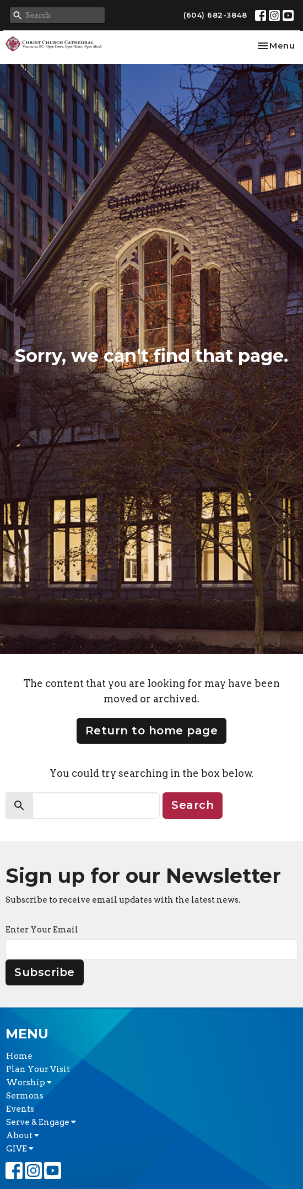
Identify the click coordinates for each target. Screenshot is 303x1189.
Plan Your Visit (38, 1069)
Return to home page (151, 730)
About (22, 1135)
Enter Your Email (42, 930)
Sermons (25, 1096)
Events (20, 1109)
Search (192, 805)
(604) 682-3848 (215, 14)
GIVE (20, 1149)
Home (19, 1056)
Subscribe (44, 972)
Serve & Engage (41, 1122)
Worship (29, 1082)
